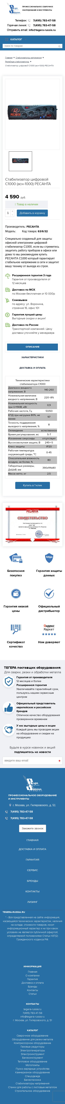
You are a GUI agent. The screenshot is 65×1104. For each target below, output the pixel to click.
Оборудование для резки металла (32, 1039)
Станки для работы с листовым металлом (32, 1087)
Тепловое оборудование (32, 1061)
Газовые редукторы (32, 1046)
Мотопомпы (33, 1065)
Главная (32, 840)
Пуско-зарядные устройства (32, 1068)
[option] (32, 114)
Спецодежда (32, 1076)
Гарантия (32, 859)
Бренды (32, 880)
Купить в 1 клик (32, 485)
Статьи (33, 993)
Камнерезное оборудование (32, 1072)
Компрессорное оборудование (32, 1043)
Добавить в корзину (32, 213)
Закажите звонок (32, 828)
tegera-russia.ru (32, 1009)
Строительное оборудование (32, 1090)
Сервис (32, 870)
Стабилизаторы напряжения (32, 1083)
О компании (32, 975)
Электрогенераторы (32, 1050)
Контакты (32, 891)
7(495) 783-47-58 (44, 20)
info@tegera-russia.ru (42, 30)
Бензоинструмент (32, 1057)
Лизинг (32, 901)
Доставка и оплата (32, 849)
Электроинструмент (32, 1054)
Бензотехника (32, 1079)
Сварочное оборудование (32, 1035)
